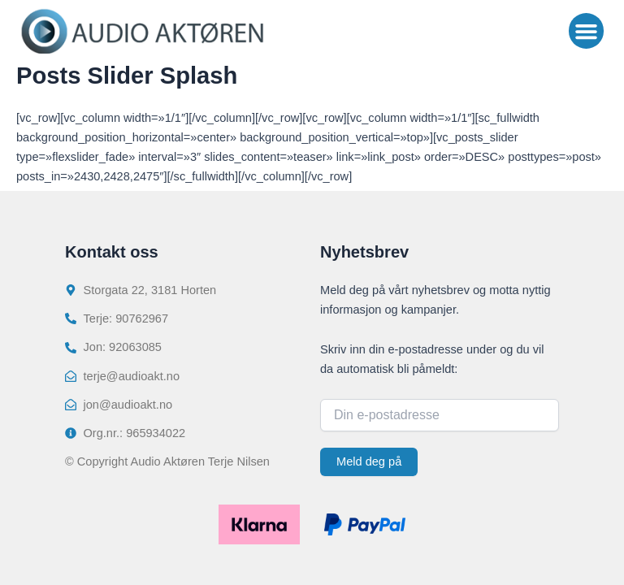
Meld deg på (368, 461)
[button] (586, 31)
